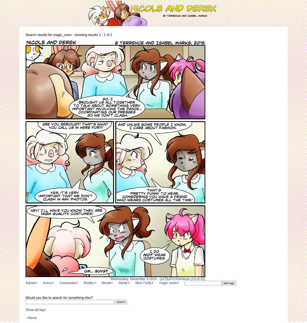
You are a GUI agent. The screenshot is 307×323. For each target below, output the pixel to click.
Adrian (30, 283)
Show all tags (36, 310)
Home (32, 318)
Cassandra (67, 283)
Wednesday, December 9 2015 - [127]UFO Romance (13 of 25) (115, 277)
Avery (47, 283)
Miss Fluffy (143, 283)
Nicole (106, 283)
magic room (168, 283)
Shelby (89, 283)
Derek (123, 283)
